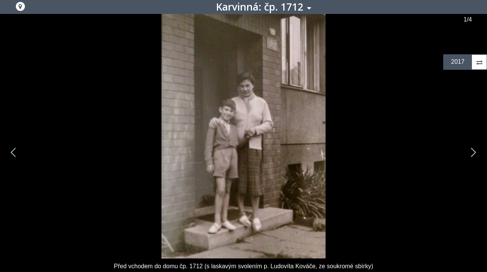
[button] (20, 6)
